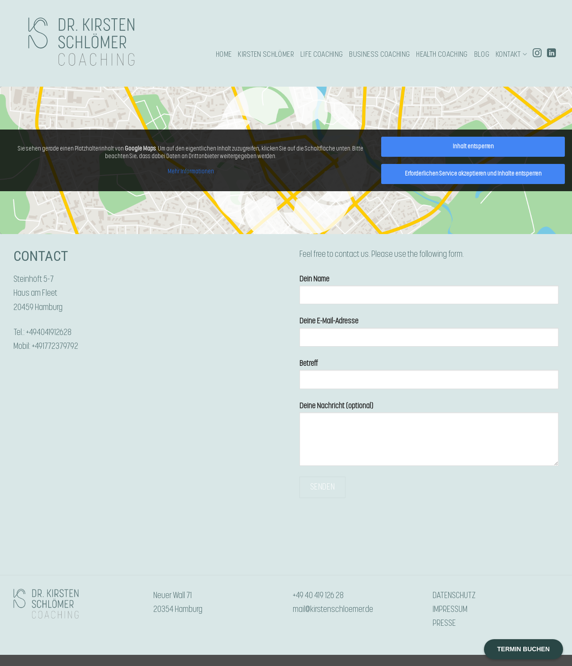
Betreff (429, 378)
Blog (481, 54)
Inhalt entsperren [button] (473, 146)
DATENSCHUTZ (454, 595)
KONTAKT (511, 54)
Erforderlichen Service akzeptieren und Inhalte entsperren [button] (473, 174)
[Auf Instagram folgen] (537, 54)
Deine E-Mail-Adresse (429, 335)
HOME (223, 54)
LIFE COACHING (321, 54)
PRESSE (444, 623)
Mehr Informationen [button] (191, 171)
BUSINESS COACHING (379, 54)
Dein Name (429, 293)
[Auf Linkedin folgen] (551, 54)
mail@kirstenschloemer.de (333, 609)
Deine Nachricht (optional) (429, 437)
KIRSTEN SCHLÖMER (266, 54)
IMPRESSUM (450, 609)
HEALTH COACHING (441, 54)
